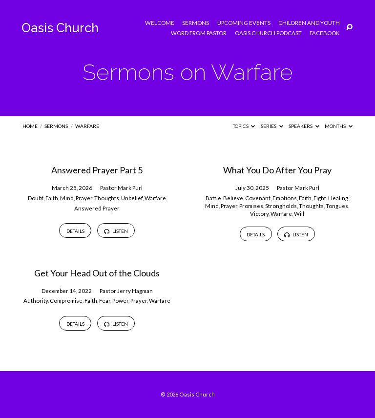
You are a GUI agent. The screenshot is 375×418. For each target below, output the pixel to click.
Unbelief (132, 198)
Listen (115, 231)
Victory (259, 213)
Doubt (35, 198)
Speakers (304, 126)
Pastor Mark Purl (121, 188)
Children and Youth (309, 23)
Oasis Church (60, 28)
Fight (319, 198)
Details (75, 231)
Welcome (159, 23)
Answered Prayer (97, 208)
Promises (251, 206)
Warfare (87, 126)
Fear (104, 300)
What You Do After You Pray (277, 170)
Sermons (195, 23)
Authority (35, 300)
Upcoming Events (244, 23)
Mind (67, 198)
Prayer (84, 198)
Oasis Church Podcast (268, 33)
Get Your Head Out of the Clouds (97, 273)
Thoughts (106, 198)
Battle (213, 198)
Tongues (337, 206)
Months (339, 126)
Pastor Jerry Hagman (126, 291)
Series (272, 126)
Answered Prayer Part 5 (97, 170)
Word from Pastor (199, 33)
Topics (244, 126)
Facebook (325, 33)
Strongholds (281, 206)
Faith (51, 198)
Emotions (284, 198)
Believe (233, 198)
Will (299, 213)
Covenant (258, 198)
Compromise (66, 300)
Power (120, 300)
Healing (338, 198)
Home (30, 126)
